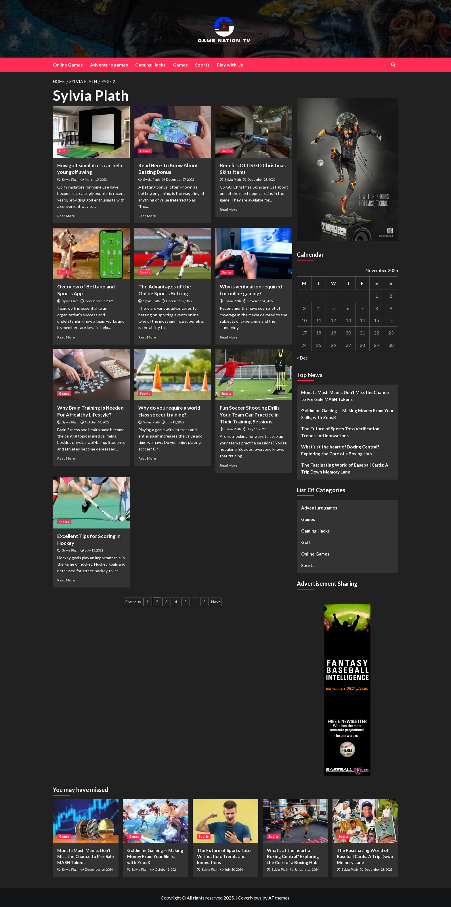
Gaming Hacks (150, 64)
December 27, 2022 (180, 179)
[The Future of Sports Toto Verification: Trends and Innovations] (225, 821)
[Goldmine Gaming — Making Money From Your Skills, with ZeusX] (155, 821)
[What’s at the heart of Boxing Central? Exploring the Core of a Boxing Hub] (295, 821)
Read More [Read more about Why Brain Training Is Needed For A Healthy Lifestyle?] (66, 458)
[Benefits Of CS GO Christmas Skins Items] (253, 131)
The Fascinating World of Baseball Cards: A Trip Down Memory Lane (344, 468)
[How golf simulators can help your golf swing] (91, 131)
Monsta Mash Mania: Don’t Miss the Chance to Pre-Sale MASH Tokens (345, 396)
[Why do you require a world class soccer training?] (172, 374)
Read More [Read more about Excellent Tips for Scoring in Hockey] (66, 580)
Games (180, 64)
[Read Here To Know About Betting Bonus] (172, 131)
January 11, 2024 (307, 869)
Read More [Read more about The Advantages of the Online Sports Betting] (147, 337)
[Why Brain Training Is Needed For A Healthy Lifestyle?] (91, 374)
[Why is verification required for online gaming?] (253, 253)
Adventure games (109, 64)
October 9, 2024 (166, 869)
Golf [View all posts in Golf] (62, 151)
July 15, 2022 (256, 429)
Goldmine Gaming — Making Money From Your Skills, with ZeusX (347, 414)
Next (215, 601)
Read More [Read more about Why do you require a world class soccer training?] (147, 458)
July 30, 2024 (234, 869)
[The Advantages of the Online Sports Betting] (172, 253)
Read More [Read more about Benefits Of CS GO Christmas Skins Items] (228, 209)
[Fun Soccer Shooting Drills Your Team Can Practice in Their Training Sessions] (253, 374)
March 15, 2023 (96, 179)
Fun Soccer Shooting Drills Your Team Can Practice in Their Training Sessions (250, 415)
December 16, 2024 (99, 869)
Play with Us (230, 64)
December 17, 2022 (99, 301)
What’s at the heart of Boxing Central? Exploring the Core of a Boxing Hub (340, 450)
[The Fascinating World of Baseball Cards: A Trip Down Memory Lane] (365, 821)
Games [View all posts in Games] (145, 151)
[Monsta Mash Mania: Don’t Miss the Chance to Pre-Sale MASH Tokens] (86, 821)
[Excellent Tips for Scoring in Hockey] (91, 502)
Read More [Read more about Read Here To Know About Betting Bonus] (147, 216)
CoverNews (249, 897)
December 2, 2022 (179, 301)
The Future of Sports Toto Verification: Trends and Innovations (341, 432)
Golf (305, 542)
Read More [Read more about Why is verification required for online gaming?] (228, 337)
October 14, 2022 (97, 422)
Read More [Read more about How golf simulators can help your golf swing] (66, 216)
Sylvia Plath (70, 179)
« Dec (302, 357)
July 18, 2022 (175, 422)
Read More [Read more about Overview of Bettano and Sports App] (66, 337)
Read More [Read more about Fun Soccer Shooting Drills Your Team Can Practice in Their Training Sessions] (228, 465)
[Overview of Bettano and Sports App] (91, 253)
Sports (202, 64)
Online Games (68, 64)
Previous (133, 601)
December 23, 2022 (261, 179)
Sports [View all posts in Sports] (64, 272)
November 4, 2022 (260, 301)
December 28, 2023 (378, 869)
